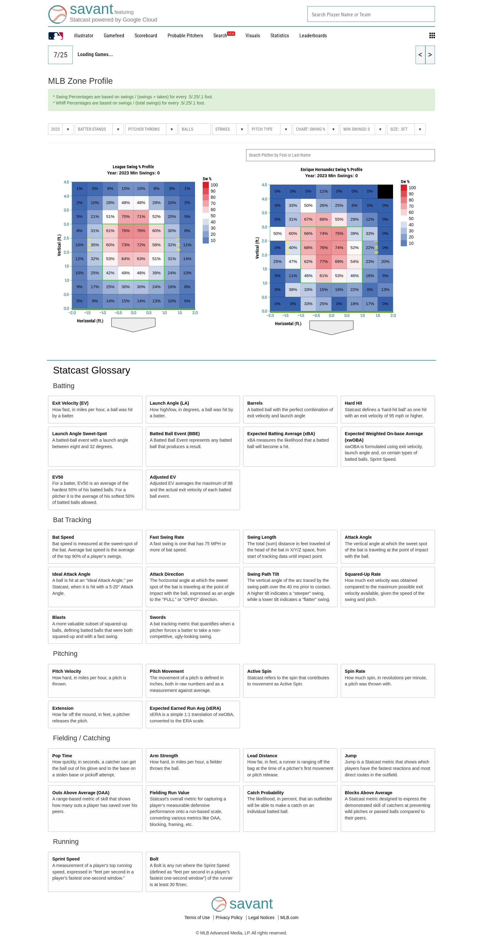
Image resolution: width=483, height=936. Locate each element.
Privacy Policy (230, 917)
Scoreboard (146, 36)
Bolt (154, 858)
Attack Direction (167, 574)
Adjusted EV (163, 477)
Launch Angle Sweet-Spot (79, 433)
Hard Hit (353, 403)
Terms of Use (198, 917)
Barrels (255, 403)
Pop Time (62, 755)
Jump (350, 755)
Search (224, 36)
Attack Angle (358, 537)
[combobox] (371, 14)
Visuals (253, 36)
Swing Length (261, 537)
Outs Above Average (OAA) (81, 792)
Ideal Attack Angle (71, 574)
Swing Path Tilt (263, 574)
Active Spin (259, 671)
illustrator (83, 36)
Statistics (279, 36)
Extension (63, 708)
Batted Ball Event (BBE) (175, 433)
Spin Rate (355, 671)
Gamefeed (114, 36)
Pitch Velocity (66, 671)
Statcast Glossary (91, 370)
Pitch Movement (167, 671)
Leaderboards (313, 36)
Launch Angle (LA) (169, 403)
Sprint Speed (66, 858)
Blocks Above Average (368, 792)
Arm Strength (164, 755)
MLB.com (289, 917)
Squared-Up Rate (363, 574)
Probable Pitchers (185, 36)
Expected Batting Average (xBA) (281, 433)
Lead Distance (262, 755)
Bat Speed (63, 537)
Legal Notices (262, 917)
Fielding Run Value (169, 792)
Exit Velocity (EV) (70, 403)
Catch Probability (265, 792)
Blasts (59, 617)
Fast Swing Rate (167, 537)
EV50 (57, 477)
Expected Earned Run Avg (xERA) (185, 708)
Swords (158, 617)
